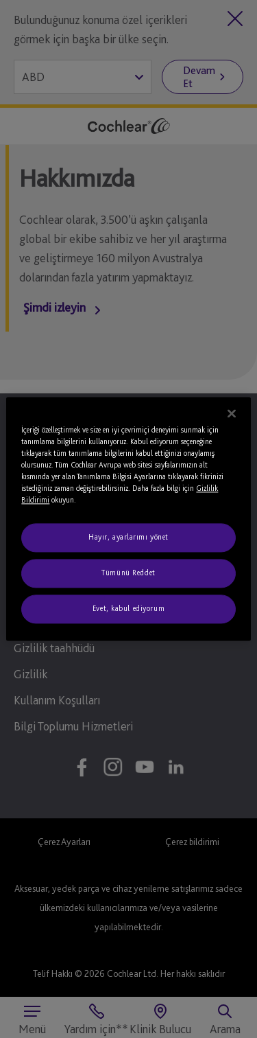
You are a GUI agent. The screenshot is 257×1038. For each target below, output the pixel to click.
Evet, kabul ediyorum (128, 609)
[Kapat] (232, 413)
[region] (128, 519)
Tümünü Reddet (128, 573)
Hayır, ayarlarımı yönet (128, 537)
